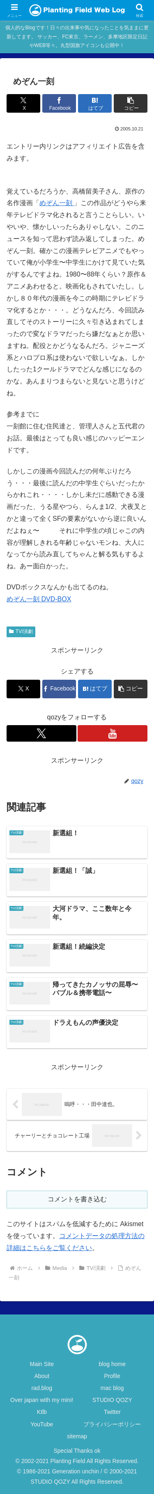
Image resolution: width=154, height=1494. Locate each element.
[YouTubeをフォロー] (112, 733)
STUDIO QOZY (112, 1400)
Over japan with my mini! (41, 1400)
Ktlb (42, 1412)
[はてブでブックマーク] (95, 103)
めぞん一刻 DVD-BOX (39, 599)
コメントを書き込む (77, 1199)
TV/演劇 (21, 631)
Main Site (42, 1364)
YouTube (41, 1424)
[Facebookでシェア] (59, 103)
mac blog (112, 1388)
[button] (130, 103)
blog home (112, 1364)
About (41, 1376)
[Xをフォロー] (41, 733)
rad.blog (41, 1388)
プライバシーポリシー (112, 1424)
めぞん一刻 (56, 202)
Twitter (112, 1412)
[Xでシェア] (23, 103)
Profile (112, 1376)
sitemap (77, 1436)
